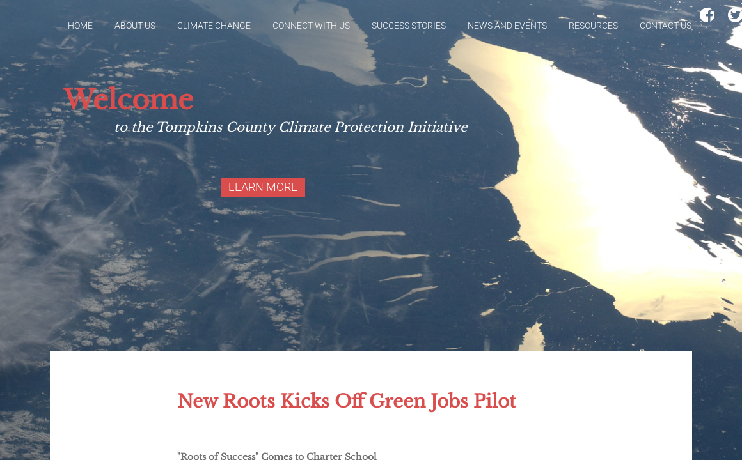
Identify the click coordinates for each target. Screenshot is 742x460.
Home (80, 25)
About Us (134, 25)
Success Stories (409, 25)
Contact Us (665, 25)
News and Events (507, 25)
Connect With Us (311, 25)
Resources (593, 25)
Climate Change (214, 25)
